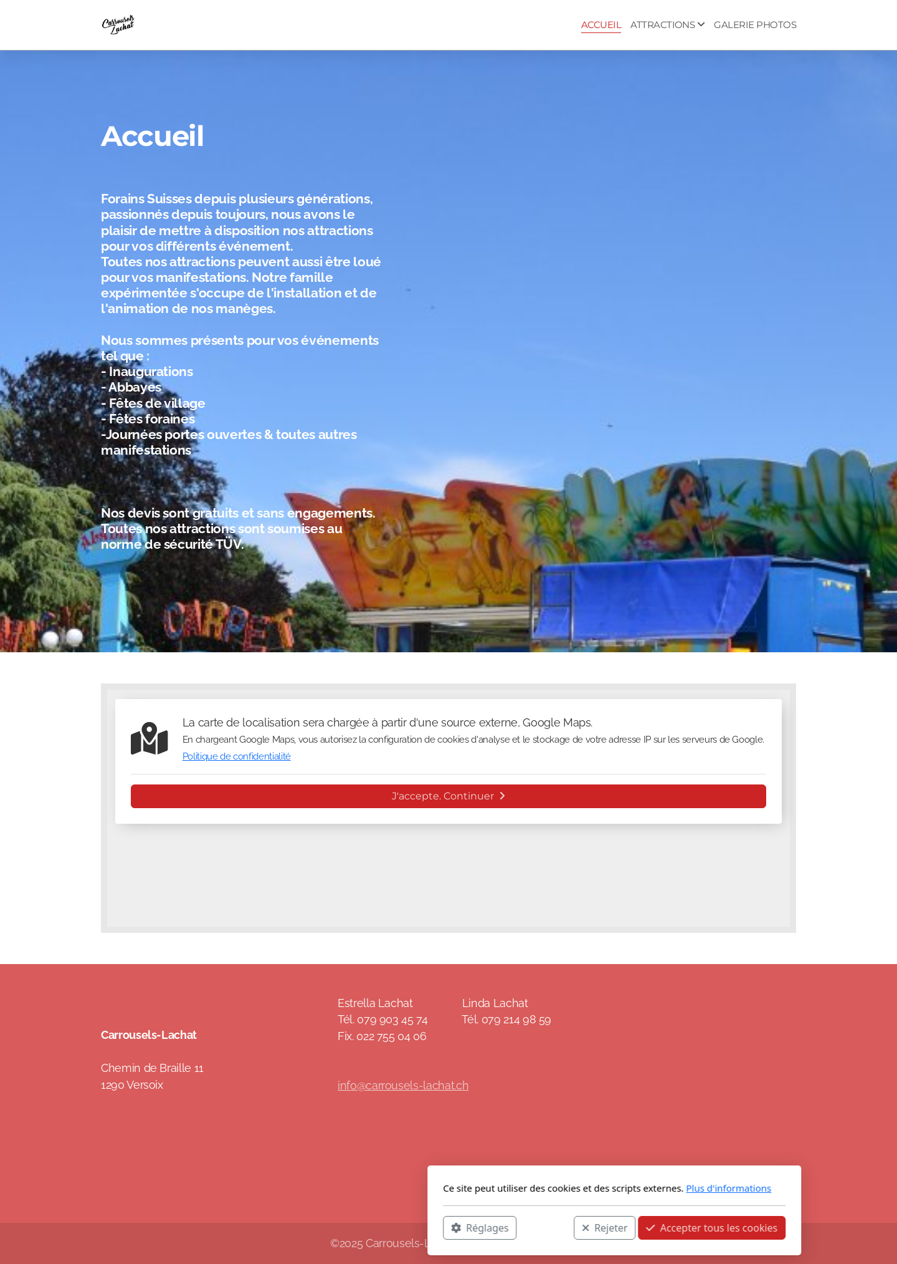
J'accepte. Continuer (448, 796)
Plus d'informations (562, 1188)
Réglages (314, 1227)
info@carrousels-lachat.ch (403, 1085)
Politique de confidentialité (237, 756)
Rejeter (439, 1227)
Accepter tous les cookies (546, 1227)
